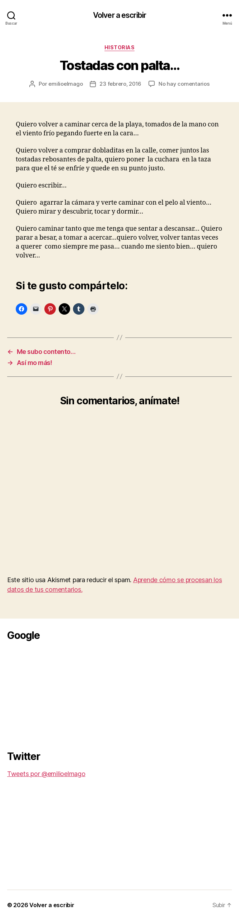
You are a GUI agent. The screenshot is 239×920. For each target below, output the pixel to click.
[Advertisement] (60, 693)
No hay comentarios (183, 83)
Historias (119, 47)
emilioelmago (65, 83)
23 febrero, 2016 (120, 83)
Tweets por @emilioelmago (46, 774)
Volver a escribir (119, 15)
